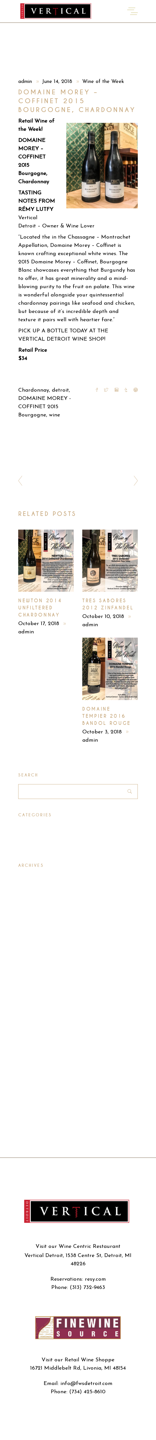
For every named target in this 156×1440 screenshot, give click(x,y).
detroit (60, 390)
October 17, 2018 (39, 624)
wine (54, 415)
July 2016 (29, 1039)
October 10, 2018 (104, 616)
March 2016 (33, 1060)
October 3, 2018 (102, 732)
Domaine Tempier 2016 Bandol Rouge (106, 716)
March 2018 (32, 957)
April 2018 (30, 947)
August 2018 (33, 916)
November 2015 (37, 1101)
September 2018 (38, 906)
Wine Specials (35, 845)
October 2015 (35, 1111)
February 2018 (36, 967)
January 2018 (34, 978)
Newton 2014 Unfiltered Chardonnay (40, 608)
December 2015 (37, 1090)
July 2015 (29, 1142)
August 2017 (33, 1008)
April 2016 (31, 1049)
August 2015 (33, 1131)
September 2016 (38, 1029)
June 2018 (30, 926)
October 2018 (35, 895)
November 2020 (38, 875)
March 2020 (33, 885)
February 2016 (36, 1070)
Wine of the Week (103, 81)
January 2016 (34, 1080)
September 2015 (38, 1121)
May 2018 (30, 936)
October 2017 (35, 988)
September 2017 (38, 998)
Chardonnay (33, 390)
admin (26, 81)
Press (24, 824)
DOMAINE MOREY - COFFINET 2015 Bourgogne (44, 407)
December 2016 (37, 1019)
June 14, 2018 (58, 81)
